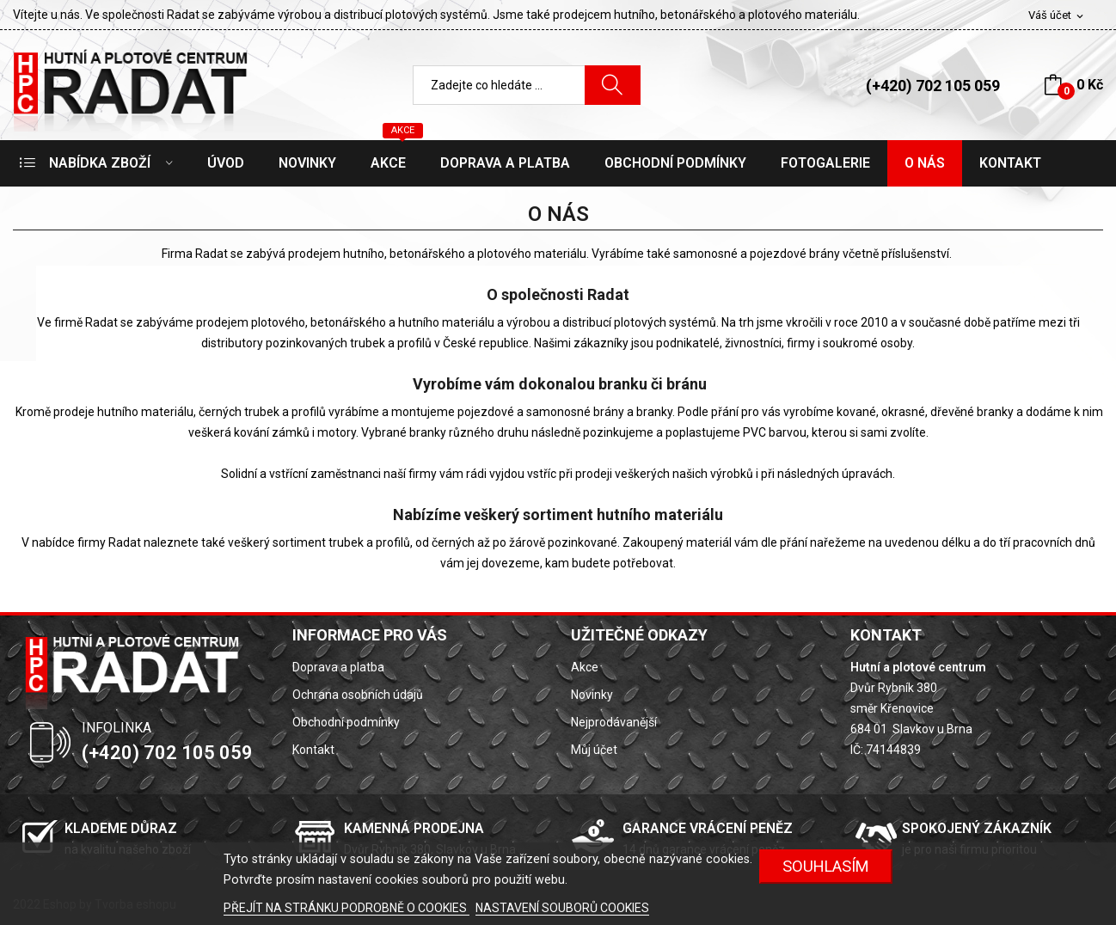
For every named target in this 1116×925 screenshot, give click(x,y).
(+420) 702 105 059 (933, 86)
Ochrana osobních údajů (357, 694)
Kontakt (313, 750)
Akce (584, 667)
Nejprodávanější (614, 722)
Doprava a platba (338, 667)
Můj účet (594, 750)
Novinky (592, 694)
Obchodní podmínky (346, 722)
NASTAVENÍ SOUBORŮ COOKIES (562, 908)
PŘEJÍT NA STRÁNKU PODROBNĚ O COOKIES (346, 908)
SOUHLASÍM (825, 866)
